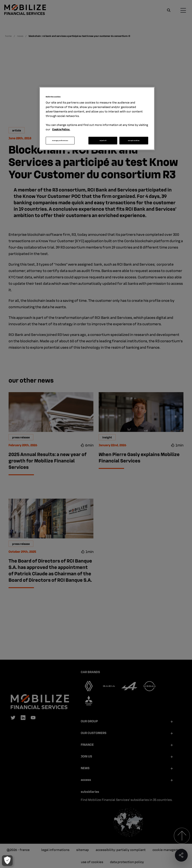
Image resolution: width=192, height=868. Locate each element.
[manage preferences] (7, 860)
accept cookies (134, 140)
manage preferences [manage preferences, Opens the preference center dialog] (60, 140)
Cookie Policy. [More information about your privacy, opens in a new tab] (61, 129)
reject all (103, 140)
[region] (96, 118)
